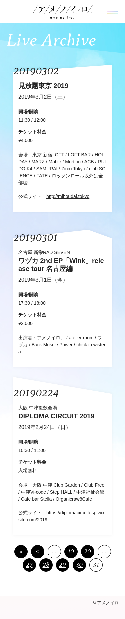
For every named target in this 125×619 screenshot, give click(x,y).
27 (29, 564)
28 (46, 564)
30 (79, 564)
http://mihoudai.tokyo (67, 196)
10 (71, 551)
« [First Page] (20, 551)
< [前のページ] (37, 551)
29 (62, 564)
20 (87, 551)
